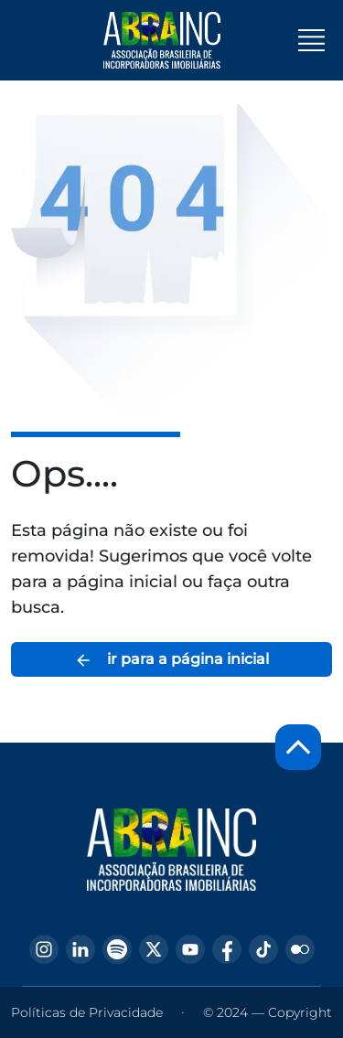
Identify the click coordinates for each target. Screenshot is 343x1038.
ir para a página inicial (171, 659)
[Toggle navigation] (311, 40)
